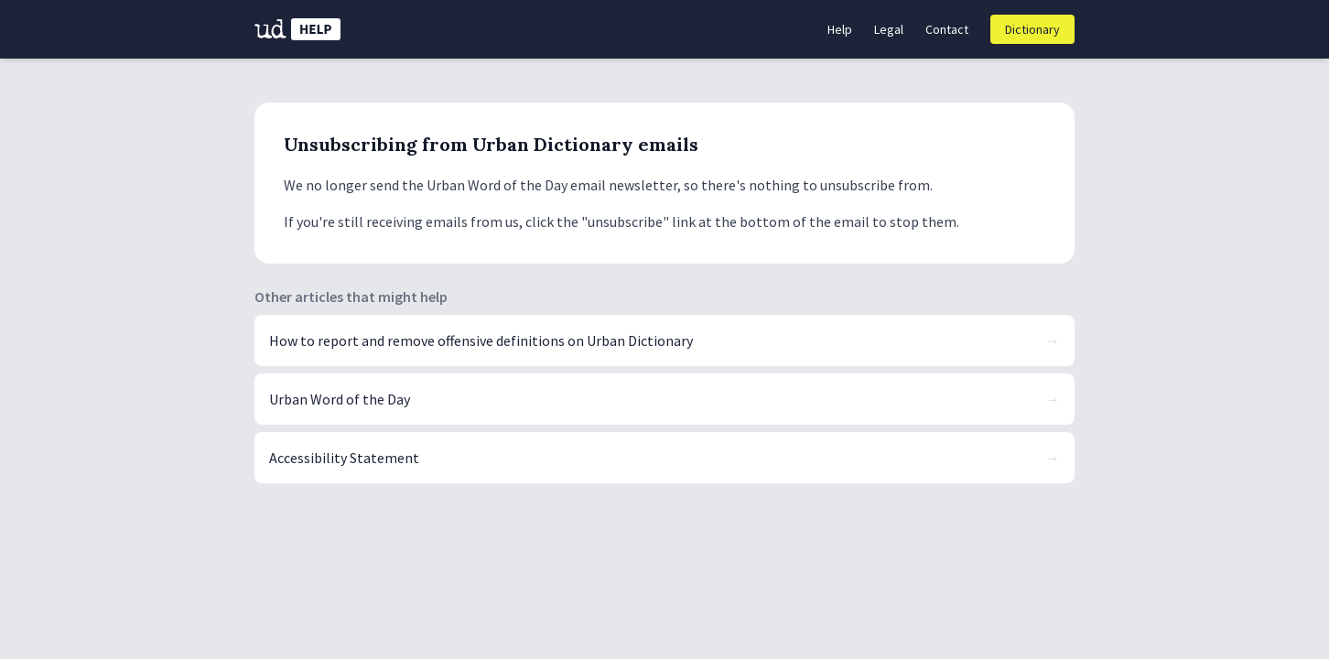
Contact (946, 29)
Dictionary (1032, 29)
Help (839, 29)
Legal (888, 29)
